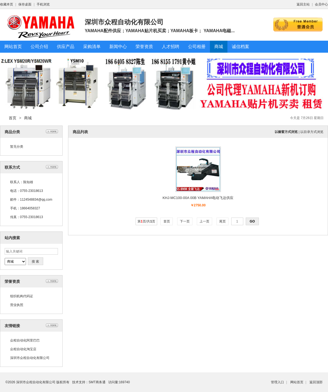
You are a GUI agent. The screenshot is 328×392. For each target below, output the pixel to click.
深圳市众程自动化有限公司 (29, 358)
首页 (12, 118)
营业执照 (16, 305)
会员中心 (321, 4)
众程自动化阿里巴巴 (25, 340)
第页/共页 (146, 221)
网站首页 (296, 382)
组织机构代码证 (21, 296)
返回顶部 (316, 382)
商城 (28, 118)
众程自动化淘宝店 (23, 349)
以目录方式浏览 (311, 132)
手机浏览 (43, 4)
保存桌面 (24, 4)
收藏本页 (6, 4)
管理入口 (277, 382)
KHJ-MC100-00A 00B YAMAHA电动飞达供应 (198, 198)
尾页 (222, 221)
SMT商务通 (97, 382)
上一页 (204, 221)
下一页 (185, 221)
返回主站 (303, 4)
